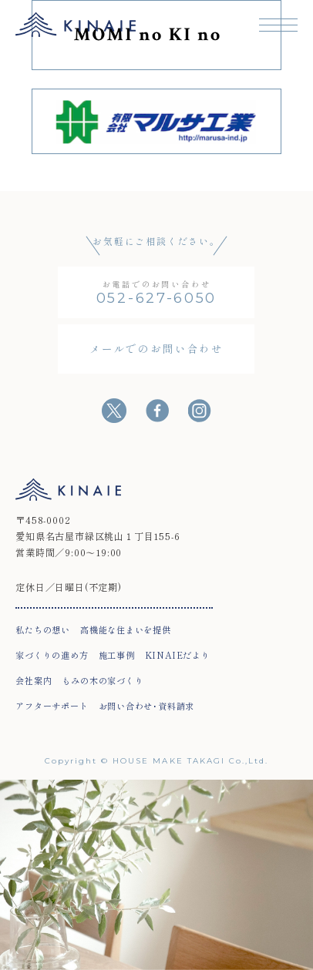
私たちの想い (42, 629)
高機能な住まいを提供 (125, 629)
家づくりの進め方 (51, 655)
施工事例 (117, 655)
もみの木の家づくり (102, 680)
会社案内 (33, 680)
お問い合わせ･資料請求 (147, 706)
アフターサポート (51, 706)
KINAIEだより (177, 655)
